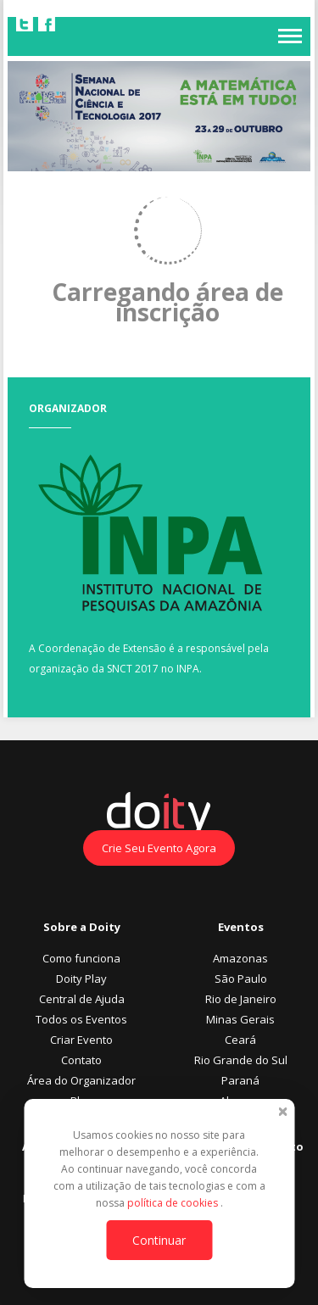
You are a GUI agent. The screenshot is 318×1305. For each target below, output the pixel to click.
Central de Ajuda (82, 999)
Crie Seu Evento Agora (159, 848)
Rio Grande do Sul (240, 1060)
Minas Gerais (240, 1019)
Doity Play (81, 978)
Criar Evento (81, 1039)
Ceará (240, 1039)
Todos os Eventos (81, 1019)
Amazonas (240, 958)
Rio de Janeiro (240, 999)
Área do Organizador (81, 1080)
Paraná (240, 1080)
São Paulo (241, 978)
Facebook (46, 23)
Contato (81, 1060)
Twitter (24, 23)
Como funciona (81, 958)
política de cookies (173, 1203)
